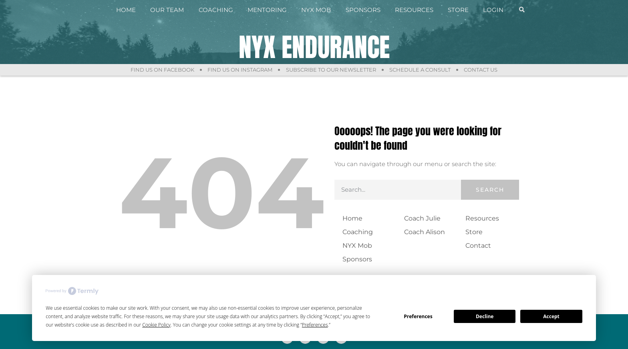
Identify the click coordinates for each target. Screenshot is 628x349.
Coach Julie (422, 218)
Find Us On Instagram (239, 69)
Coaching (216, 10)
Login (493, 10)
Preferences (418, 316)
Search (490, 189)
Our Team (167, 10)
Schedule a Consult (420, 69)
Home (126, 10)
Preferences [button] (315, 324)
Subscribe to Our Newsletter (331, 69)
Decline (484, 316)
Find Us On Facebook (161, 69)
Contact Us (482, 69)
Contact (478, 245)
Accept (551, 316)
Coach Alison (424, 232)
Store (458, 10)
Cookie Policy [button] (156, 324)
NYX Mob (316, 10)
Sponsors (363, 10)
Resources (414, 10)
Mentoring (267, 10)
